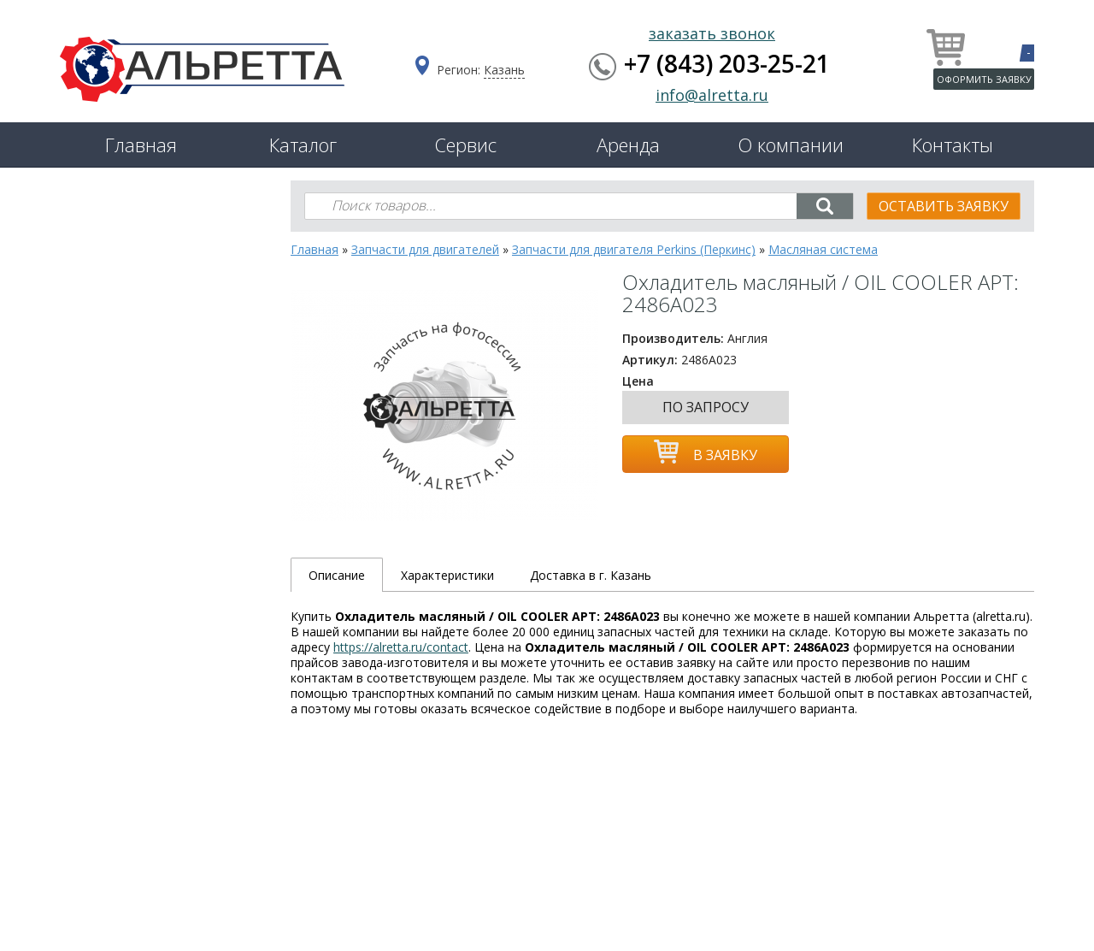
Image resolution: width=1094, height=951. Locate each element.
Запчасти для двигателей (425, 249)
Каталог (303, 144)
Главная (141, 144)
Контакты (952, 144)
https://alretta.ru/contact (400, 647)
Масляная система (823, 249)
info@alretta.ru (712, 95)
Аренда (628, 144)
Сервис (465, 144)
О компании (791, 144)
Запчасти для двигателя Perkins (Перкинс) (634, 249)
